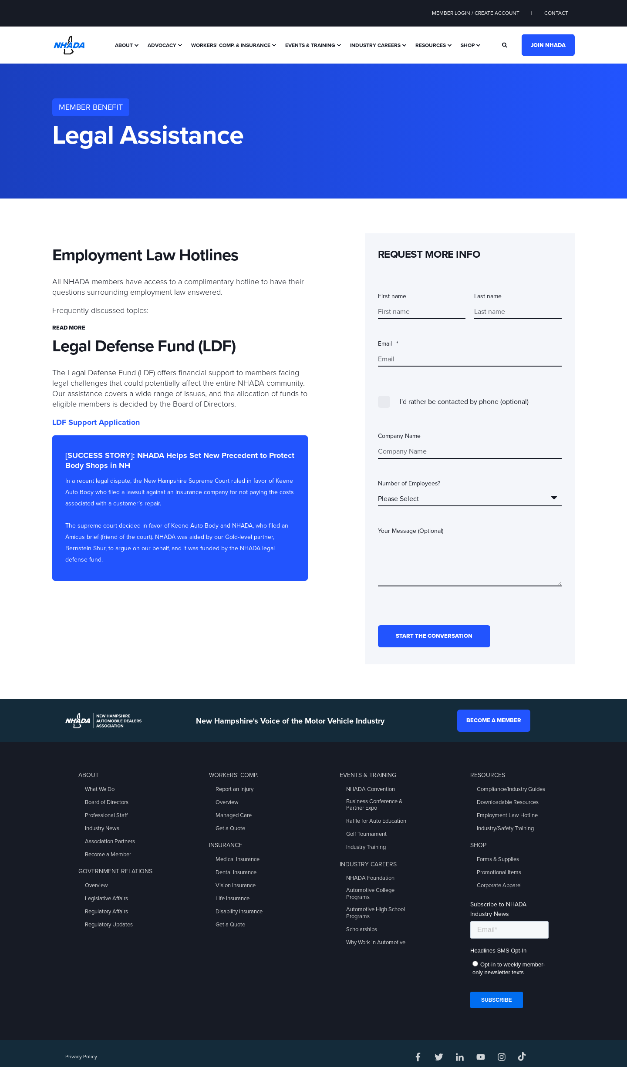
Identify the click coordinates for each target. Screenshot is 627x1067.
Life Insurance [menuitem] (232, 898)
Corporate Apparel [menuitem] (499, 885)
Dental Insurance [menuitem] (236, 872)
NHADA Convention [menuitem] (370, 789)
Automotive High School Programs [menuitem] (375, 913)
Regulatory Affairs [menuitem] (106, 911)
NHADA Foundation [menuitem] (370, 878)
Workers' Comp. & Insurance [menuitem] (230, 45)
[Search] (505, 44)
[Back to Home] (69, 44)
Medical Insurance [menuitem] (238, 859)
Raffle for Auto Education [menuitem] (376, 821)
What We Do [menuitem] (100, 789)
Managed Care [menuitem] (234, 815)
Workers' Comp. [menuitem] (233, 775)
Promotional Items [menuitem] (499, 872)
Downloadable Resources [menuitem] (508, 802)
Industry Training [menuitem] (366, 847)
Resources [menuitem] (430, 45)
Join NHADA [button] (548, 44)
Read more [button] (68, 327)
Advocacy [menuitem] (162, 45)
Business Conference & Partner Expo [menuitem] (374, 805)
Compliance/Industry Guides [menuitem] (511, 789)
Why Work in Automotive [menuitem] (375, 942)
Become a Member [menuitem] (108, 854)
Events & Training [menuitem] (310, 45)
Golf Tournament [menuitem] (366, 834)
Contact (556, 13)
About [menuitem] (124, 45)
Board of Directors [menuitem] (106, 802)
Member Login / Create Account (475, 13)
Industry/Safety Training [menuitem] (505, 828)
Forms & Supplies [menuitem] (498, 859)
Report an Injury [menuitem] (234, 789)
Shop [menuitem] (468, 45)
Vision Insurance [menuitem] (236, 885)
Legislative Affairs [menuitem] (106, 898)
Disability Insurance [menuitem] (239, 911)
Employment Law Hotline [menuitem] (507, 815)
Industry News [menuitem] (102, 828)
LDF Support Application (96, 422)
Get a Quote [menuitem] (230, 828)
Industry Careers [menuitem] (375, 45)
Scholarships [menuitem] (361, 929)
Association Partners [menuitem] (110, 841)
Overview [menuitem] (96, 885)
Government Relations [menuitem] (115, 871)
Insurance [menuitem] (225, 845)
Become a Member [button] (493, 720)
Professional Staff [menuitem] (106, 815)
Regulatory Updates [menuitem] (109, 924)
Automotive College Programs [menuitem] (370, 894)
